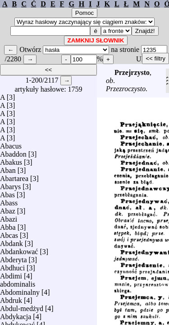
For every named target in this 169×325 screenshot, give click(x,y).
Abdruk (11, 298)
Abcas (9, 233)
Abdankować (19, 249)
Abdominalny (20, 290)
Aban (8, 168)
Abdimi (11, 274)
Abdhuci (12, 265)
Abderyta (13, 257)
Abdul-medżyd (21, 306)
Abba (8, 225)
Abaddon (13, 152)
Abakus (11, 160)
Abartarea (14, 176)
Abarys (10, 184)
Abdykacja (15, 314)
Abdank (11, 241)
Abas (7, 192)
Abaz (7, 209)
